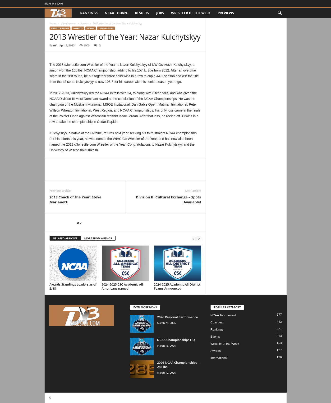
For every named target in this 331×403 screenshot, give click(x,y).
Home (53, 23)
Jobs (160, 13)
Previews (226, 13)
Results (142, 13)
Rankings (88, 13)
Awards (84, 23)
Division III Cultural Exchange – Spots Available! (168, 199)
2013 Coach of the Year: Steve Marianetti (75, 199)
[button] (279, 13)
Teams (90, 28)
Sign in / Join (54, 3)
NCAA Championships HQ (176, 340)
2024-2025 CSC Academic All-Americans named (123, 286)
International (219, 358)
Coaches (217, 322)
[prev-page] (193, 238)
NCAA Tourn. (116, 13)
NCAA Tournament (223, 315)
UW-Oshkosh (106, 28)
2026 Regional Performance (177, 317)
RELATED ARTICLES (65, 238)
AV (55, 45)
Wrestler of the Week (191, 13)
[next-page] (199, 238)
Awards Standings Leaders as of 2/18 (73, 286)
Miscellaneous (68, 23)
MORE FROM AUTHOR (98, 238)
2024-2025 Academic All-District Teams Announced (177, 286)
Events (215, 336)
